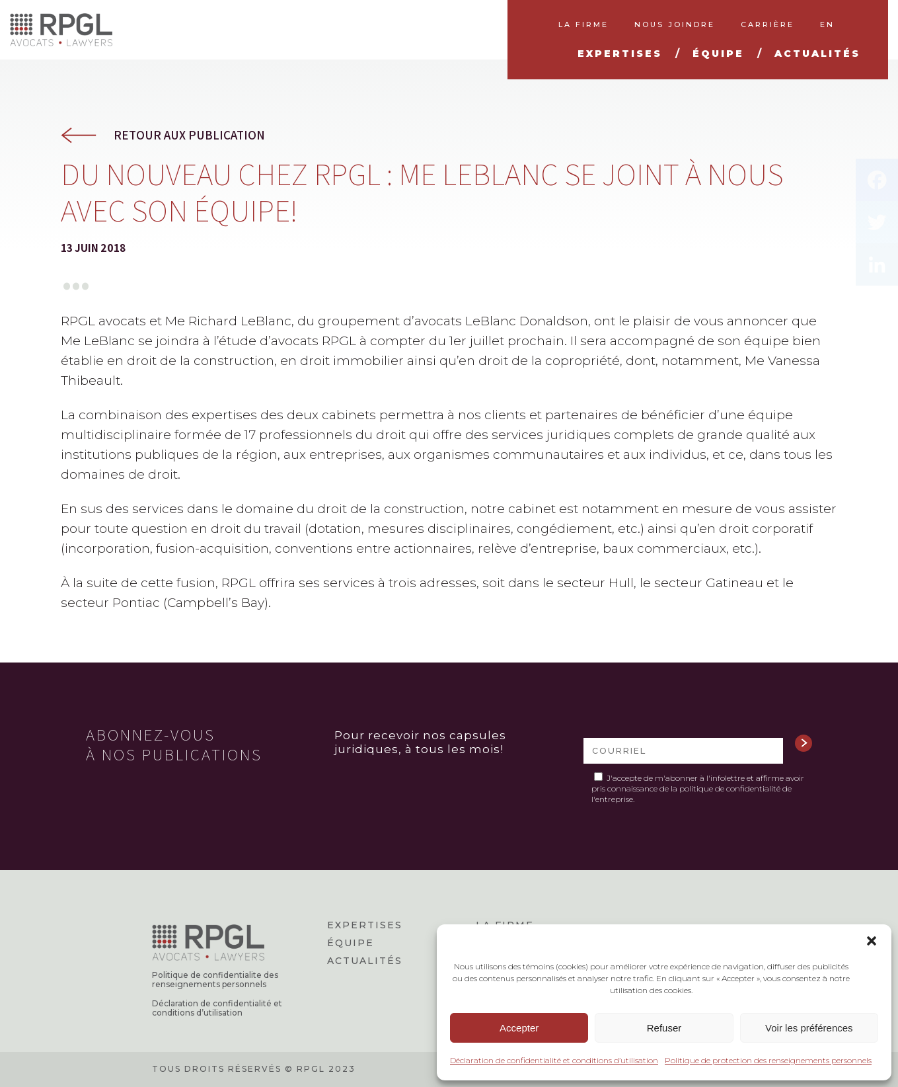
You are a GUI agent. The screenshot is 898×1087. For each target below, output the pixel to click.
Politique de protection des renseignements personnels (768, 1060)
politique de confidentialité (729, 788)
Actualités (364, 961)
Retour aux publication (189, 135)
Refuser (664, 1027)
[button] (871, 940)
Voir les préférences (809, 1027)
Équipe (350, 943)
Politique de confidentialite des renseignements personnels (215, 980)
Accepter (519, 1027)
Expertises (364, 925)
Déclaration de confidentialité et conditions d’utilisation (554, 1060)
